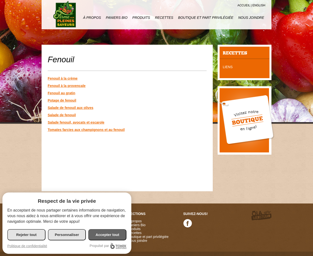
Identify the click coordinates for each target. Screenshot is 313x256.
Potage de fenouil (62, 100)
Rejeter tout (26, 235)
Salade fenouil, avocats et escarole (76, 122)
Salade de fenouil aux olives (70, 108)
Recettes (164, 18)
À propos (92, 18)
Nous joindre (251, 18)
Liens (228, 67)
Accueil (243, 5)
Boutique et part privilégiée (205, 18)
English (258, 5)
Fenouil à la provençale (67, 86)
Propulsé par (108, 246)
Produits (141, 18)
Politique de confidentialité (27, 246)
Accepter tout (107, 235)
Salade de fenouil (62, 115)
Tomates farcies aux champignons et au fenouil (86, 130)
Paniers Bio (116, 18)
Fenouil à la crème (63, 78)
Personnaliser (67, 235)
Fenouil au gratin (61, 93)
